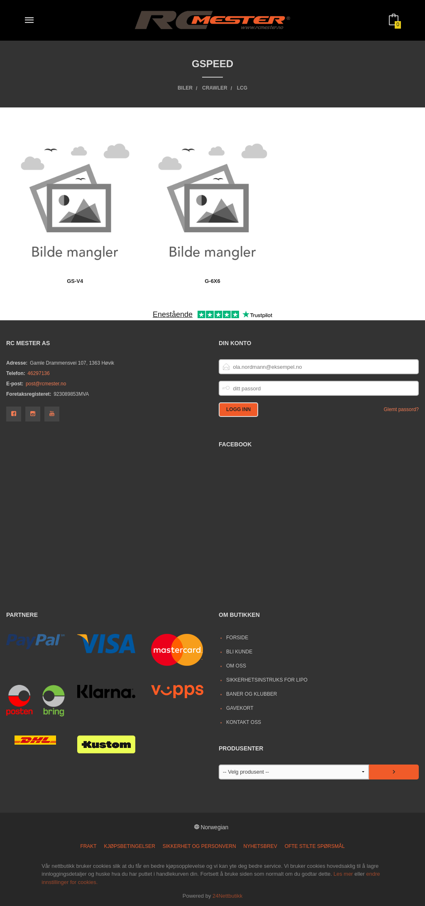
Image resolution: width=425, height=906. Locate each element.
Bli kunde (239, 652)
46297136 (38, 373)
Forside (237, 638)
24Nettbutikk (227, 896)
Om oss (236, 666)
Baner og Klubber (251, 694)
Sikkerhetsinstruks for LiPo (267, 680)
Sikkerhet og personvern (199, 846)
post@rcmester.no (46, 384)
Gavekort (240, 708)
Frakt (88, 846)
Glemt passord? (401, 409)
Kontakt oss (243, 722)
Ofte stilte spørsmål (315, 846)
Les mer (343, 874)
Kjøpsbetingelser (129, 846)
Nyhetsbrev (260, 846)
